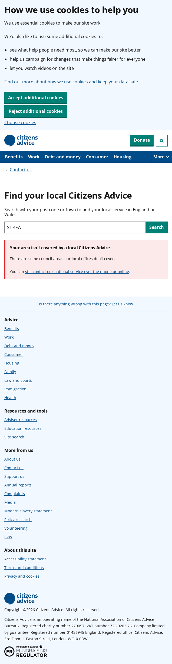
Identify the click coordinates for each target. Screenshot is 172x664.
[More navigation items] (161, 157)
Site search (14, 437)
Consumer (97, 157)
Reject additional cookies (36, 111)
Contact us (21, 170)
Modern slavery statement (28, 510)
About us (12, 459)
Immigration (15, 388)
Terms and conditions (24, 567)
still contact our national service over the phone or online (77, 271)
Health (10, 397)
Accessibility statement (25, 558)
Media (10, 502)
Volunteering (16, 528)
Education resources (22, 428)
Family (10, 371)
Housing (122, 157)
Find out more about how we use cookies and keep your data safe (71, 82)
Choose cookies (20, 122)
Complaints (14, 493)
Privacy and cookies (21, 576)
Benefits (14, 157)
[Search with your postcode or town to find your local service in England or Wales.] (74, 227)
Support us (14, 476)
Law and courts (18, 380)
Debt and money (63, 157)
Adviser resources (20, 419)
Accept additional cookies (35, 98)
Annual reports (18, 485)
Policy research (18, 519)
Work (33, 157)
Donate (142, 140)
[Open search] (162, 141)
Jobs (8, 536)
